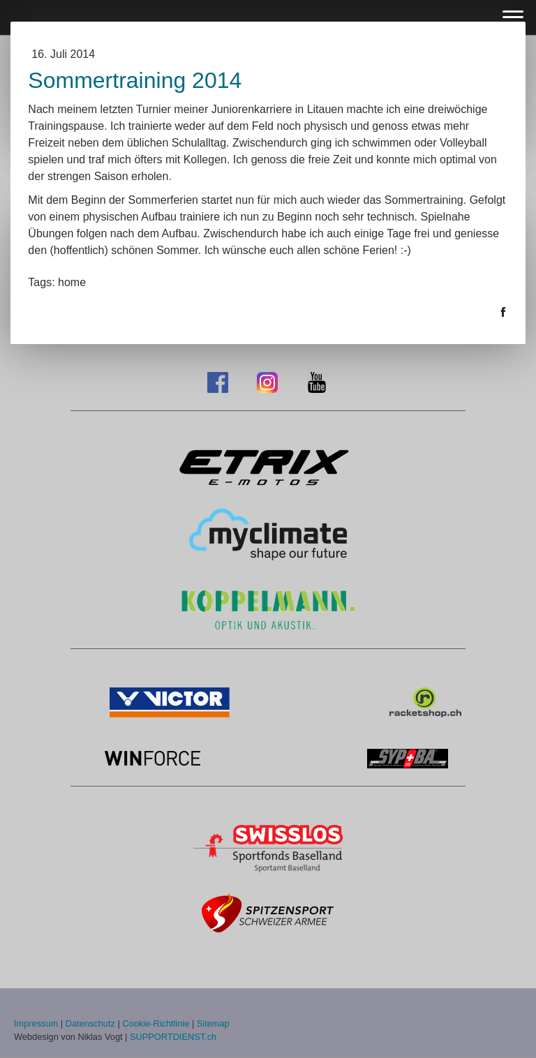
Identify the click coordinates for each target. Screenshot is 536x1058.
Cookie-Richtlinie (155, 1023)
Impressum (36, 1023)
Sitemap (213, 1023)
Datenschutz (90, 1023)
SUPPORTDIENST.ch (173, 1036)
